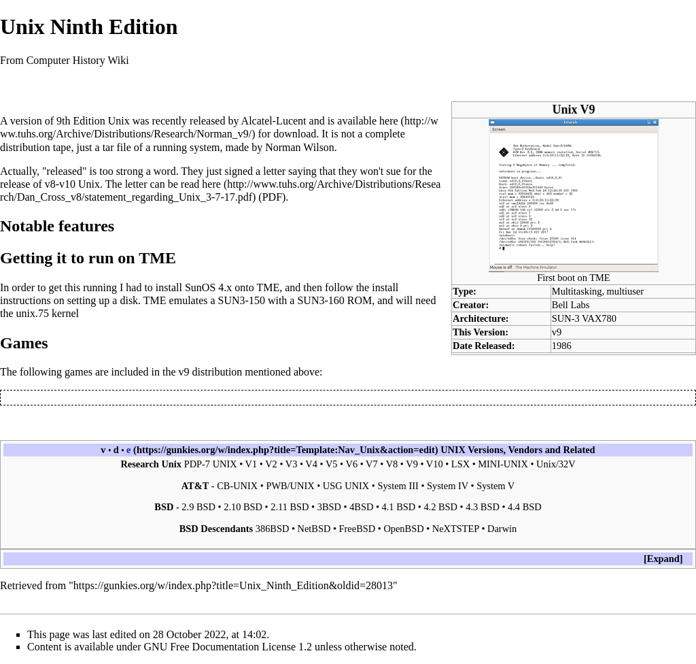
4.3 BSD (483, 506)
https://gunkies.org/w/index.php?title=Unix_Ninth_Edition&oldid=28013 (233, 585)
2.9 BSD (198, 506)
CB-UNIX (237, 485)
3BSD (329, 506)
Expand (663, 558)
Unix (119, 121)
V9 (412, 464)
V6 (352, 464)
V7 (372, 464)
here (388, 121)
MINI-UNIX (503, 464)
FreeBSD (357, 528)
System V (495, 485)
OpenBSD (403, 528)
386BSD (273, 528)
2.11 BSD (290, 506)
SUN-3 (566, 318)
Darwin (502, 528)
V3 (291, 464)
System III (397, 485)
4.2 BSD (440, 506)
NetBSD (314, 528)
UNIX (453, 449)
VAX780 (599, 318)
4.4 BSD (525, 506)
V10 (434, 464)
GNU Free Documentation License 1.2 (228, 646)
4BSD (361, 506)
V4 (311, 464)
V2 (271, 464)
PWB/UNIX (290, 485)
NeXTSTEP (455, 528)
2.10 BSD (243, 506)
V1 (251, 464)
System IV (447, 485)
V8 (392, 464)
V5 (332, 464)
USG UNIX (346, 485)
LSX (460, 464)
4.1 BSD (399, 506)
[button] (663, 559)
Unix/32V (556, 464)
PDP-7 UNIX (210, 464)
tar (108, 147)
